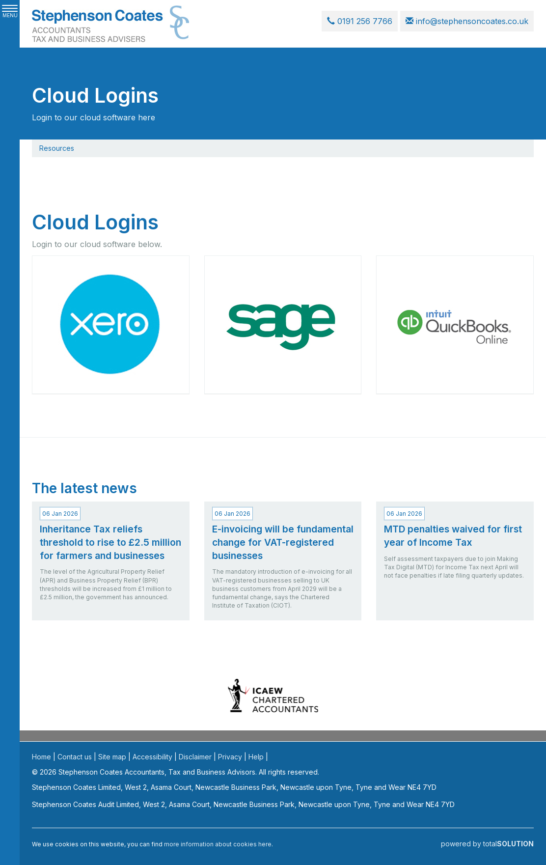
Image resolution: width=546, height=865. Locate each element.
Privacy (230, 757)
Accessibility (152, 757)
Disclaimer (195, 757)
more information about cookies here (218, 844)
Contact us (74, 757)
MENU (10, 11)
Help (256, 757)
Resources (56, 148)
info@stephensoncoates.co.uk (467, 21)
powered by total (487, 843)
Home (41, 757)
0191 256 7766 (359, 21)
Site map (112, 757)
